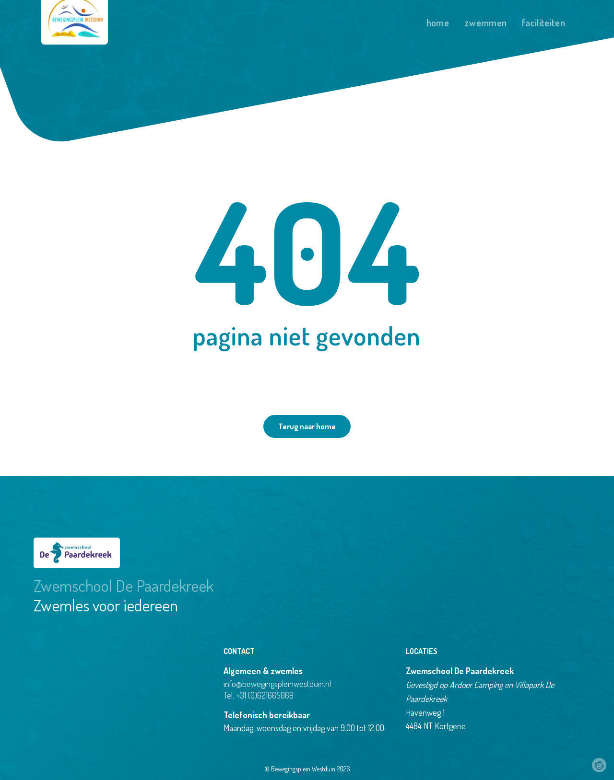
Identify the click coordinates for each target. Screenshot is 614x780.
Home (437, 22)
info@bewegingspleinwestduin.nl (277, 683)
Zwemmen (485, 22)
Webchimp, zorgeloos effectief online (599, 765)
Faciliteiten (543, 22)
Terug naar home (307, 426)
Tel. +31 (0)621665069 (259, 695)
